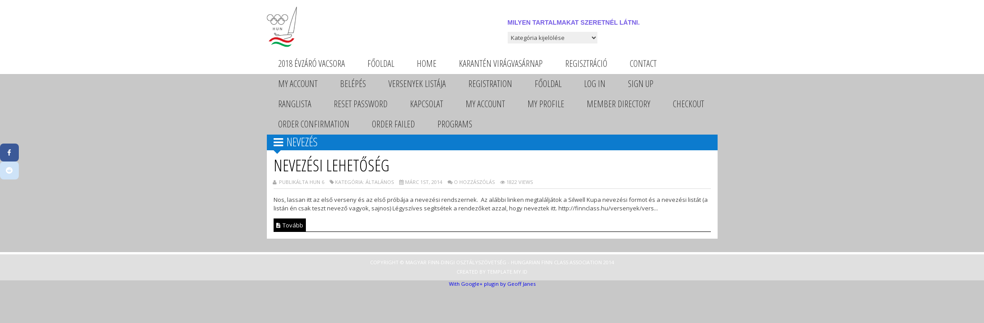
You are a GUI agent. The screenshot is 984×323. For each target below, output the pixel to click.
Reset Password (361, 104)
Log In (594, 84)
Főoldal (380, 63)
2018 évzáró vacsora (311, 63)
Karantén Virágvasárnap (501, 63)
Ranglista (294, 104)
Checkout (688, 104)
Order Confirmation (313, 124)
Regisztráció (586, 63)
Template (499, 271)
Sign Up (640, 84)
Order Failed (393, 124)
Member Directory (618, 104)
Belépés (353, 84)
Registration (490, 84)
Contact (643, 63)
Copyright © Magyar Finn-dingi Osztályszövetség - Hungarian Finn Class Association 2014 (492, 262)
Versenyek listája (417, 84)
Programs (454, 124)
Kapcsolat (426, 104)
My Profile (545, 104)
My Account (298, 84)
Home (426, 63)
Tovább (289, 225)
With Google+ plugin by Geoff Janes (492, 283)
